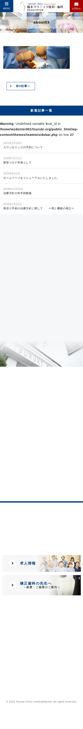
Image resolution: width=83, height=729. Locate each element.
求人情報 (28, 563)
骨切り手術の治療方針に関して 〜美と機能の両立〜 (38, 206)
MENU (6, 6)
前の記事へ (23, 86)
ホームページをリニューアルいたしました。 (31, 175)
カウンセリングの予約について (23, 145)
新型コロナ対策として (17, 160)
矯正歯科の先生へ (40, 585)
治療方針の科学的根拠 (17, 191)
